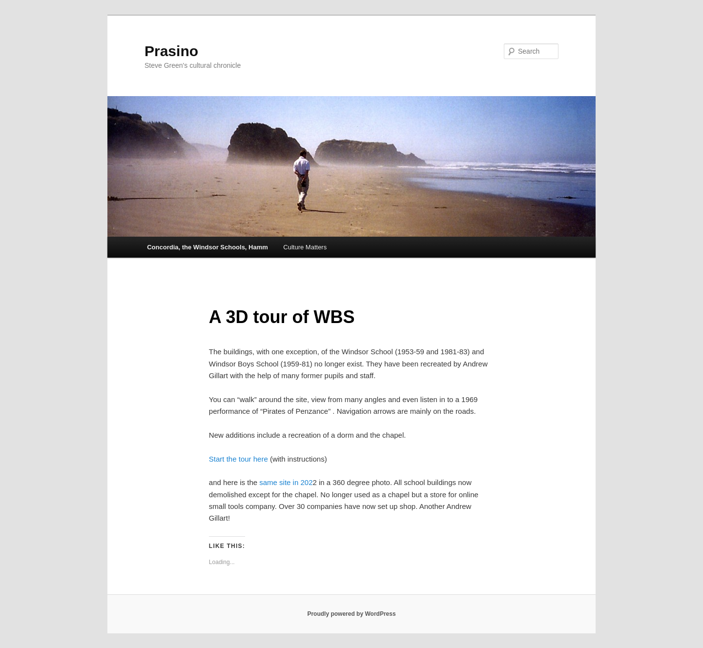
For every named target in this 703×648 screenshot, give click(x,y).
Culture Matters (305, 247)
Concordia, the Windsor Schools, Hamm (207, 247)
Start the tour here (238, 459)
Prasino (171, 51)
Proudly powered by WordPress (351, 613)
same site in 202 (285, 482)
